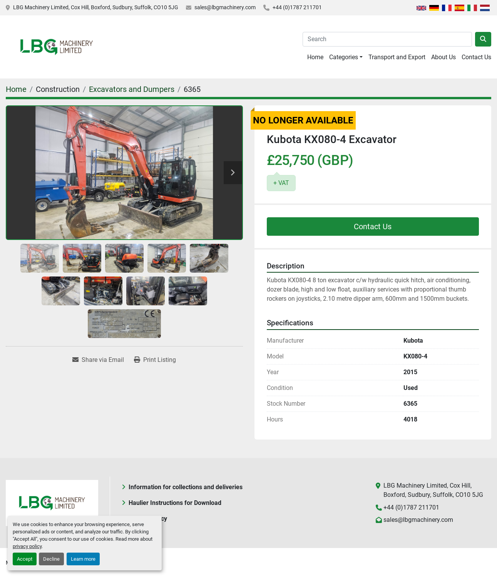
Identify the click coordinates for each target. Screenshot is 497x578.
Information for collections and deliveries (186, 487)
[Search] (387, 39)
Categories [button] (343, 57)
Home (315, 57)
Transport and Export (396, 57)
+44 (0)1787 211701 (297, 7)
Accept (24, 559)
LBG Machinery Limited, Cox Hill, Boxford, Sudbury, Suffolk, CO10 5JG (95, 7)
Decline (51, 559)
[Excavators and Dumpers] (131, 89)
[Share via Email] (98, 360)
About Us (443, 57)
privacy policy (27, 546)
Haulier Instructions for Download (175, 502)
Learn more (83, 559)
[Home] (16, 89)
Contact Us (476, 57)
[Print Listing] (155, 360)
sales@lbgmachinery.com (225, 7)
